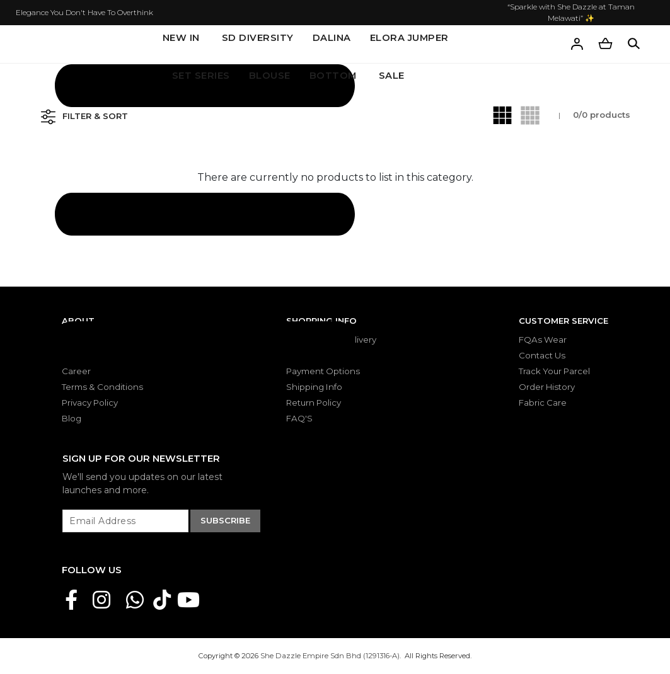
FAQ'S (299, 418)
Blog (71, 418)
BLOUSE (270, 75)
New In (181, 37)
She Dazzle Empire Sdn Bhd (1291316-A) (330, 655)
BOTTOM (333, 75)
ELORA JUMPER (409, 37)
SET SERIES (201, 75)
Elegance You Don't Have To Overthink (84, 12)
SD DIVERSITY (258, 37)
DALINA (332, 37)
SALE (392, 75)
